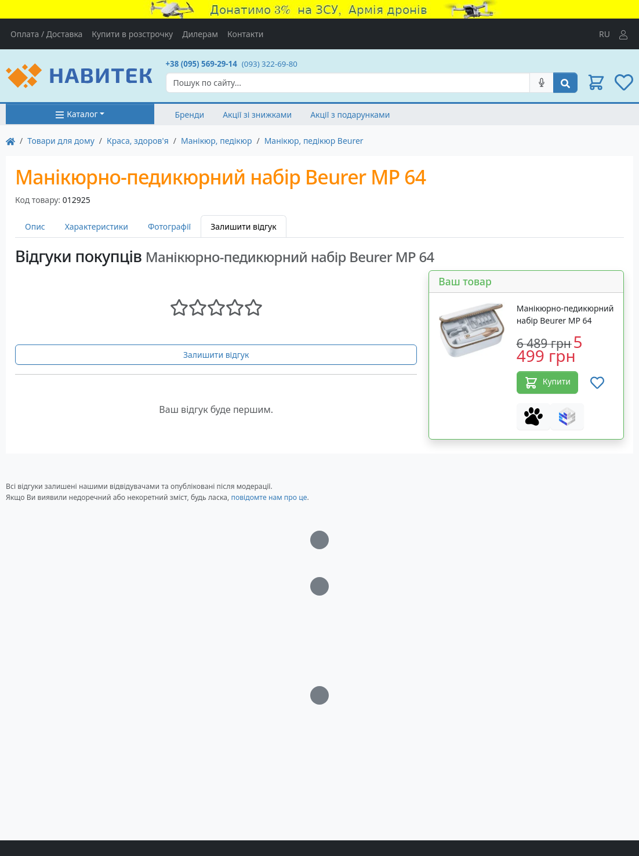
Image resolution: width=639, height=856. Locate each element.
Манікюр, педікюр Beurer (314, 140)
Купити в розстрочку (132, 33)
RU (604, 33)
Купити (547, 383)
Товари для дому (61, 140)
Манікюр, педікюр (216, 140)
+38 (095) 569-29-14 (201, 64)
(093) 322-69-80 (269, 64)
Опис (35, 226)
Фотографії (169, 226)
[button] (596, 82)
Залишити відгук (216, 354)
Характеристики (96, 226)
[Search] (348, 82)
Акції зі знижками (257, 114)
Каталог (76, 113)
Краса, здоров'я (138, 140)
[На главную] (10, 140)
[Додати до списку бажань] (597, 382)
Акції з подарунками (350, 114)
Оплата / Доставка (46, 33)
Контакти (245, 33)
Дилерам (200, 33)
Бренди (190, 114)
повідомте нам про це (269, 497)
